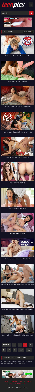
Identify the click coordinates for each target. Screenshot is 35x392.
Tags (6, 381)
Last (29, 350)
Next (21, 350)
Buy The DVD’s (20, 383)
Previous (6, 344)
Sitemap (14, 381)
